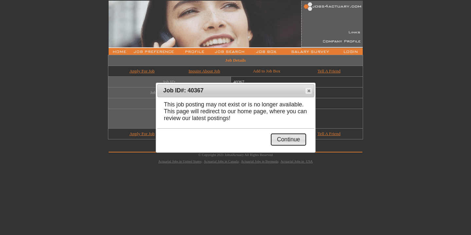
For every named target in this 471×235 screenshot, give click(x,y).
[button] (308, 90)
